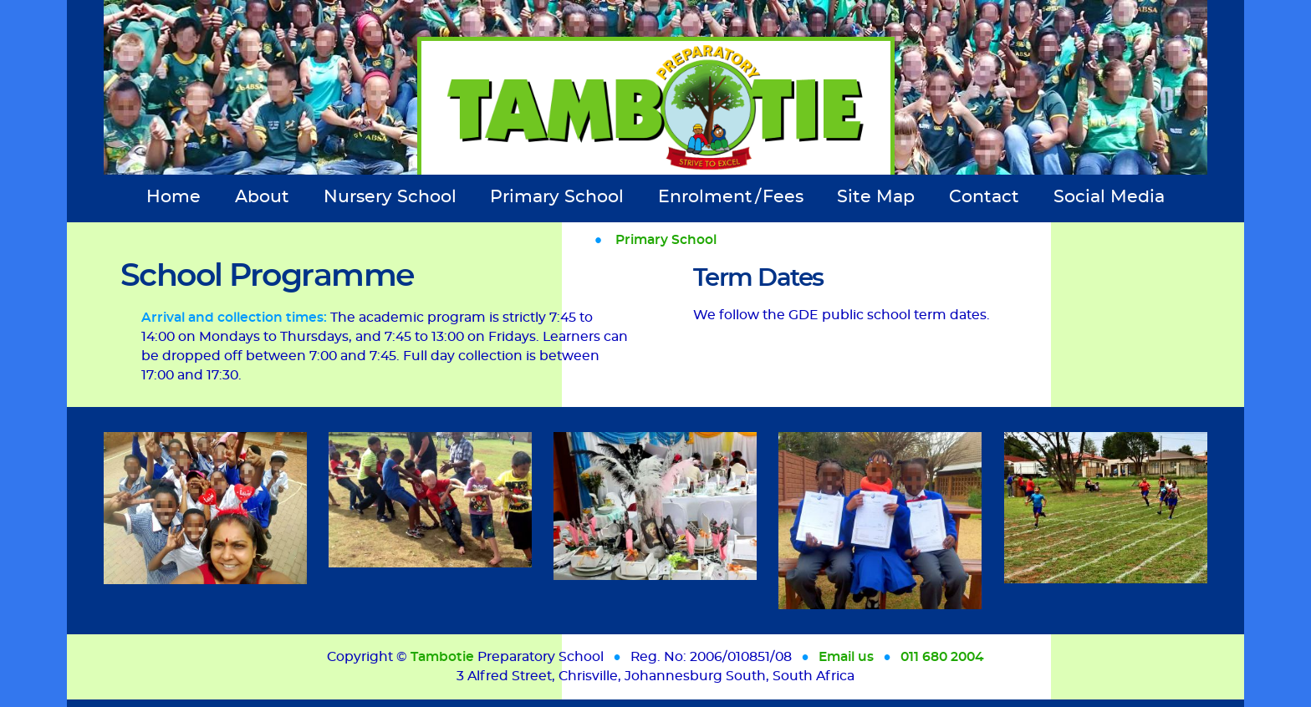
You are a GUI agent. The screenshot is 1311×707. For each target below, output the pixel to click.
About (262, 197)
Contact (984, 197)
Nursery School (390, 197)
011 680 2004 (942, 657)
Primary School (557, 197)
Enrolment (730, 197)
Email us (846, 657)
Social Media (1109, 197)
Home (173, 197)
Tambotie (442, 657)
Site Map (876, 197)
